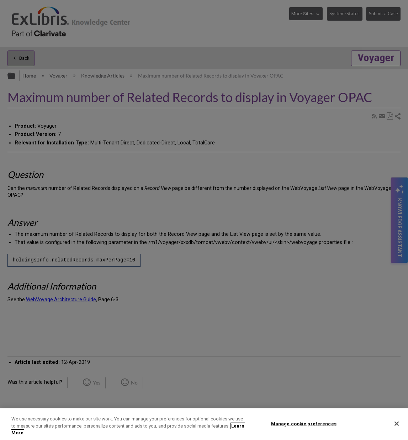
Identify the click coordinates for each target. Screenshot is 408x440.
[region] (204, 424)
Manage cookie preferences (304, 423)
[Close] (396, 423)
